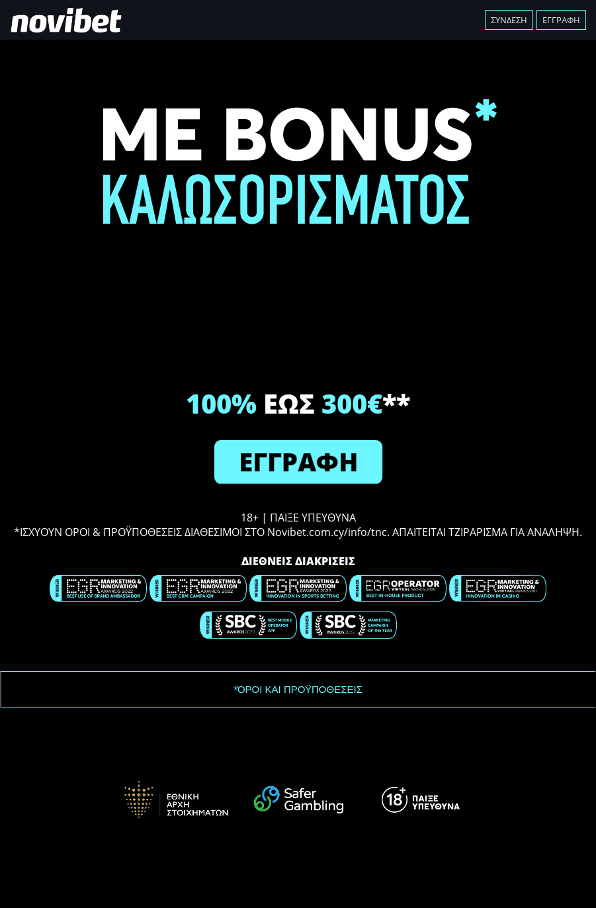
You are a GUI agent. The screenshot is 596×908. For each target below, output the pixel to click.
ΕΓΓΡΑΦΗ (298, 461)
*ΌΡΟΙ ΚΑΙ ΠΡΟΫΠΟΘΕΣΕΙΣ (298, 689)
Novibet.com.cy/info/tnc (327, 532)
